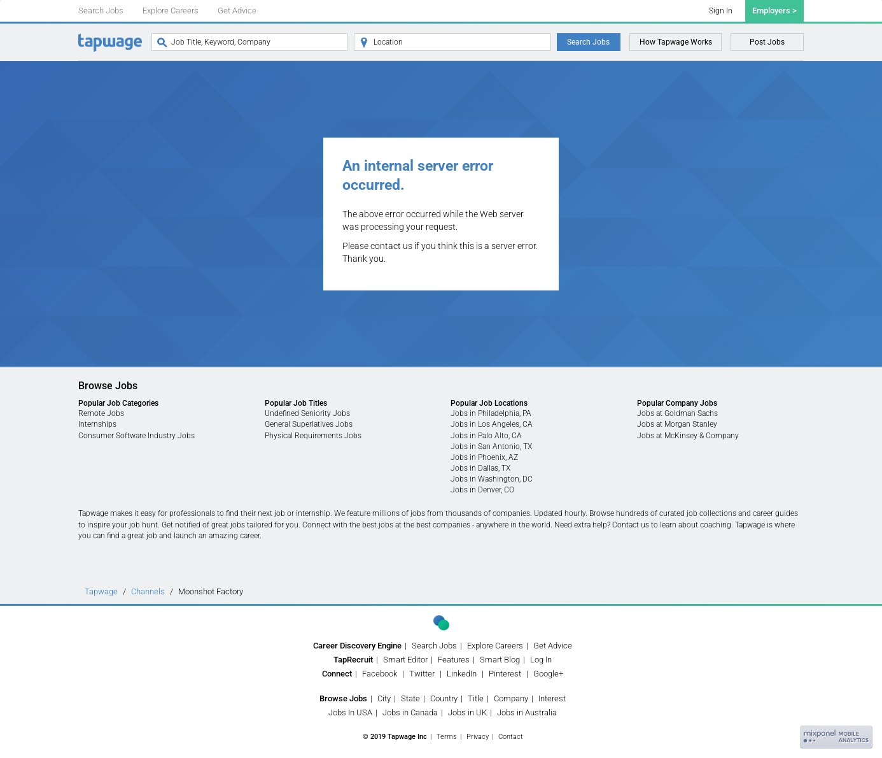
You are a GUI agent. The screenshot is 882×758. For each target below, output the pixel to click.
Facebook (379, 673)
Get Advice (237, 10)
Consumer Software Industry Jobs (136, 435)
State (410, 698)
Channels (148, 591)
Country (444, 698)
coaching (715, 524)
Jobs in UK (467, 712)
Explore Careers (171, 10)
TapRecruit (353, 659)
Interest (552, 698)
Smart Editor (405, 659)
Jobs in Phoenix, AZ (484, 457)
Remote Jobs (101, 413)
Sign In (720, 10)
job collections (711, 513)
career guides (775, 513)
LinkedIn (462, 673)
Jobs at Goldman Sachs (677, 413)
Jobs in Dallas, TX (480, 468)
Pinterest (505, 673)
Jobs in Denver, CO (482, 489)
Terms (447, 737)
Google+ (548, 673)
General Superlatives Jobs (309, 424)
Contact (510, 737)
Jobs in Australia (527, 712)
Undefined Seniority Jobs (307, 413)
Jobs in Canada (410, 712)
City (384, 698)
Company (511, 698)
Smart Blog (500, 659)
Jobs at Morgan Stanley (677, 424)
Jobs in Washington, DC (492, 479)
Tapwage (101, 591)
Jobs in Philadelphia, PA (491, 413)
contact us (391, 246)
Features (454, 659)
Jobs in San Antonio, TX (491, 446)
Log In (541, 659)
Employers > (774, 10)
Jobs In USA (350, 712)
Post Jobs (767, 42)
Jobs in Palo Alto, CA (486, 435)
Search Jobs (100, 10)
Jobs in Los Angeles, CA (492, 424)
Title (476, 698)
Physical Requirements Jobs (313, 435)
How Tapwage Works (676, 42)
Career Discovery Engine (357, 645)
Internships (97, 424)
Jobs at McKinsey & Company (688, 435)
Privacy (477, 737)
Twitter (422, 673)
